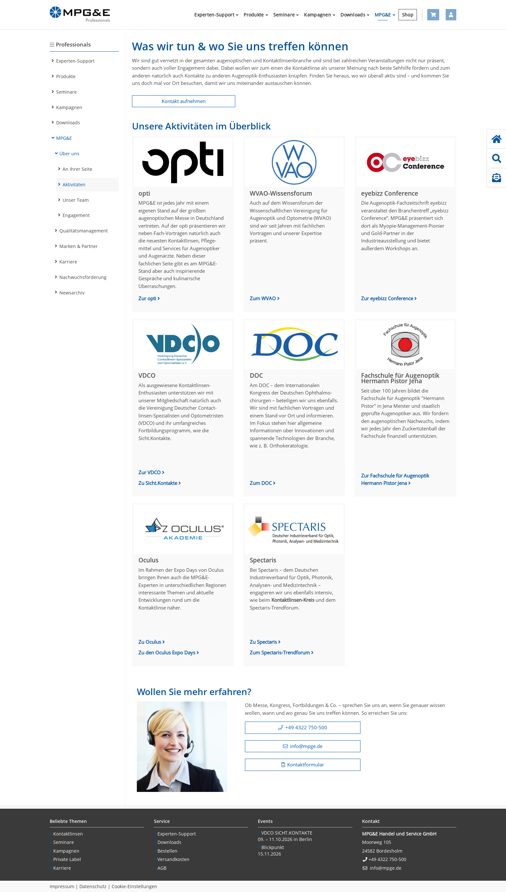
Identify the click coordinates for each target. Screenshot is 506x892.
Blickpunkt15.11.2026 (271, 850)
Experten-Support (176, 834)
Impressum (62, 886)
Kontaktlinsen (68, 834)
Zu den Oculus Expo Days (167, 652)
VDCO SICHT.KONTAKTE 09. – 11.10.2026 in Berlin (285, 836)
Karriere (62, 868)
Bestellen (167, 851)
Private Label (67, 859)
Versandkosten (173, 859)
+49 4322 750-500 (306, 727)
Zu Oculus (149, 642)
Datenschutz (92, 886)
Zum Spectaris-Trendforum (280, 652)
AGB (162, 868)
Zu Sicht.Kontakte (158, 483)
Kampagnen (66, 851)
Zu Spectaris (263, 642)
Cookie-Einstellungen (134, 886)
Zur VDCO (149, 472)
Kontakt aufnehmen (184, 101)
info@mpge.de (306, 746)
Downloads (169, 842)
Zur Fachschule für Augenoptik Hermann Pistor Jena (395, 479)
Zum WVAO (263, 298)
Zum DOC (261, 483)
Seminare (63, 842)
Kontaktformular (305, 764)
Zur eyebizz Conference (387, 298)
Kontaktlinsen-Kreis (292, 600)
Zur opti (147, 298)
